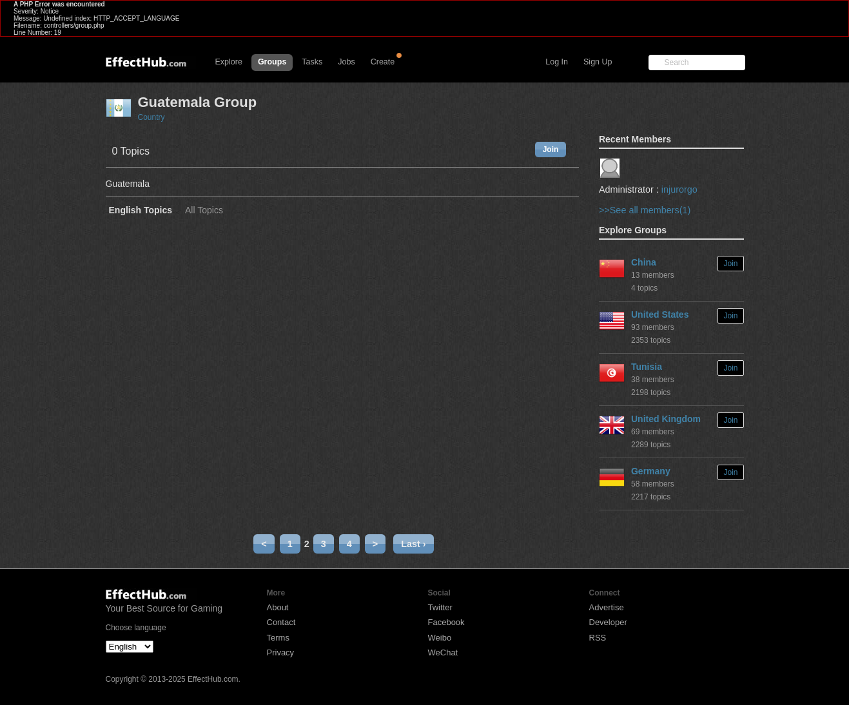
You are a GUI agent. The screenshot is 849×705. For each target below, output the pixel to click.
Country (151, 117)
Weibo (440, 637)
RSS (598, 637)
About (278, 607)
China (643, 262)
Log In (556, 61)
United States (659, 314)
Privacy (281, 652)
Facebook (446, 622)
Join (551, 149)
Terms (278, 637)
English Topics (141, 210)
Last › (413, 544)
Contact (281, 622)
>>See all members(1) (644, 210)
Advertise (606, 607)
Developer (608, 622)
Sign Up (597, 61)
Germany (650, 471)
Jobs (346, 61)
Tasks (312, 61)
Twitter (440, 607)
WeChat (443, 652)
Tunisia (646, 367)
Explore (228, 61)
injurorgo (679, 189)
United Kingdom (666, 419)
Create (383, 61)
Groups (272, 61)
